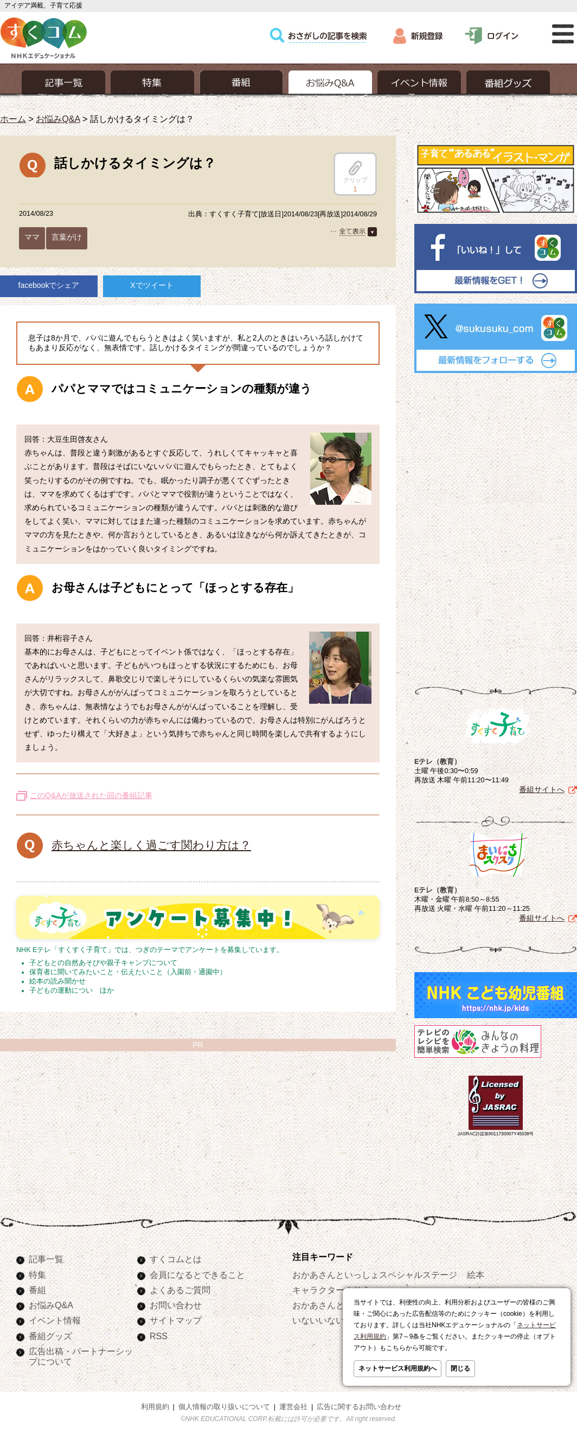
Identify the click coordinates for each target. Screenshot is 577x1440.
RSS (159, 1336)
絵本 (475, 1275)
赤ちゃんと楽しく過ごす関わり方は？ (151, 845)
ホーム (13, 119)
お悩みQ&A (58, 119)
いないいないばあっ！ (335, 1320)
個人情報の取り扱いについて (224, 1407)
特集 (37, 1275)
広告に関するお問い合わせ (359, 1407)
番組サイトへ (542, 789)
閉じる (460, 1368)
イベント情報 (55, 1320)
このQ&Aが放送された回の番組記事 (91, 795)
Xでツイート (151, 285)
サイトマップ (176, 1320)
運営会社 (293, 1407)
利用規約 (155, 1407)
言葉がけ (67, 237)
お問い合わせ (176, 1305)
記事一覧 (46, 1259)
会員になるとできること (197, 1275)
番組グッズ (50, 1336)
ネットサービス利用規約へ (397, 1368)
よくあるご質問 (180, 1290)
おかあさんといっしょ (335, 1305)
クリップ (355, 171)
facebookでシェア (49, 285)
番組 (37, 1290)
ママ (32, 237)
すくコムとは (176, 1259)
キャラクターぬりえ (331, 1290)
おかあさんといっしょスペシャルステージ (374, 1275)
